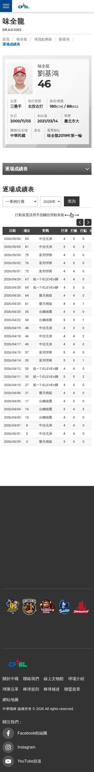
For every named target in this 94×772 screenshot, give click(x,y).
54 (27, 320)
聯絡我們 (31, 679)
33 (27, 369)
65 (27, 287)
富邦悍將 (64, 607)
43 (27, 344)
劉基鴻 (64, 39)
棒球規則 (31, 689)
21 (27, 393)
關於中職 (11, 679)
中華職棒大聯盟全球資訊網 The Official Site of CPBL (24, 6)
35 (27, 360)
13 (27, 417)
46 (27, 336)
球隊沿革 (11, 689)
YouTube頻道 (29, 761)
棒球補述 (52, 689)
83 (27, 239)
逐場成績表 (11, 44)
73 (27, 271)
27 (27, 385)
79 (27, 255)
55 (27, 312)
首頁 (6, 39)
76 (27, 263)
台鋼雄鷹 (47, 629)
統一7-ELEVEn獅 (30, 607)
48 (27, 328)
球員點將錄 (43, 39)
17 (27, 401)
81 (27, 247)
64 (27, 295)
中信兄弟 (13, 607)
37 (27, 352)
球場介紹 (76, 679)
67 (27, 279)
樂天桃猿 (47, 607)
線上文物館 (54, 679)
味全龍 (22, 39)
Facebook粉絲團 (32, 733)
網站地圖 (11, 700)
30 (27, 377)
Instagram (26, 747)
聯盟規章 (72, 689)
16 (27, 409)
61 (27, 304)
